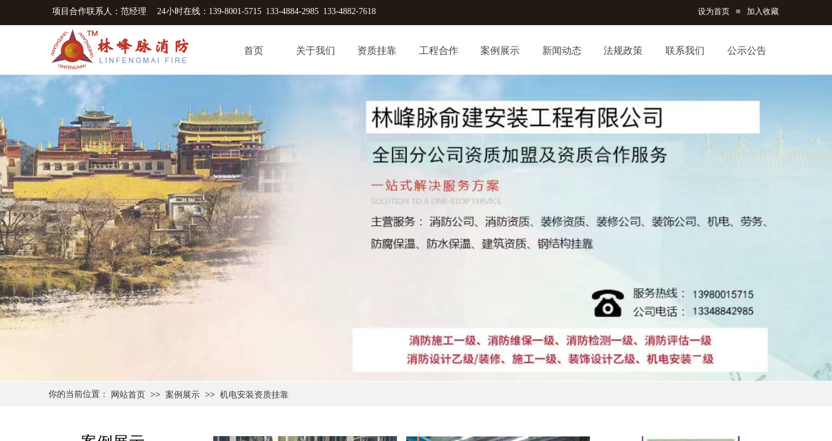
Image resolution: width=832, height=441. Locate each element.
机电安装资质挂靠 (254, 394)
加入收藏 (763, 11)
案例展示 (182, 394)
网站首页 (128, 394)
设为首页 (714, 11)
